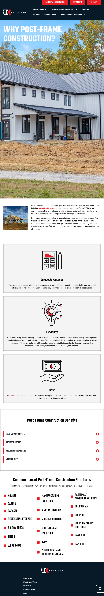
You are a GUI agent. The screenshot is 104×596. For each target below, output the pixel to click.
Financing (85, 9)
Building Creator (50, 14)
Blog (25, 593)
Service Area (29, 589)
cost (13, 395)
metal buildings (46, 208)
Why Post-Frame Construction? (64, 9)
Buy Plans (36, 14)
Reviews (27, 586)
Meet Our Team (30, 582)
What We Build (40, 9)
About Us (27, 578)
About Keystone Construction (73, 15)
